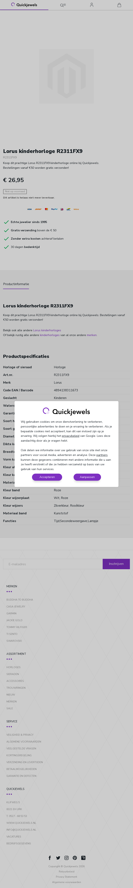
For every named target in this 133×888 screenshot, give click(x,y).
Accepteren (47, 477)
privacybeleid (70, 436)
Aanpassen (87, 477)
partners (102, 455)
